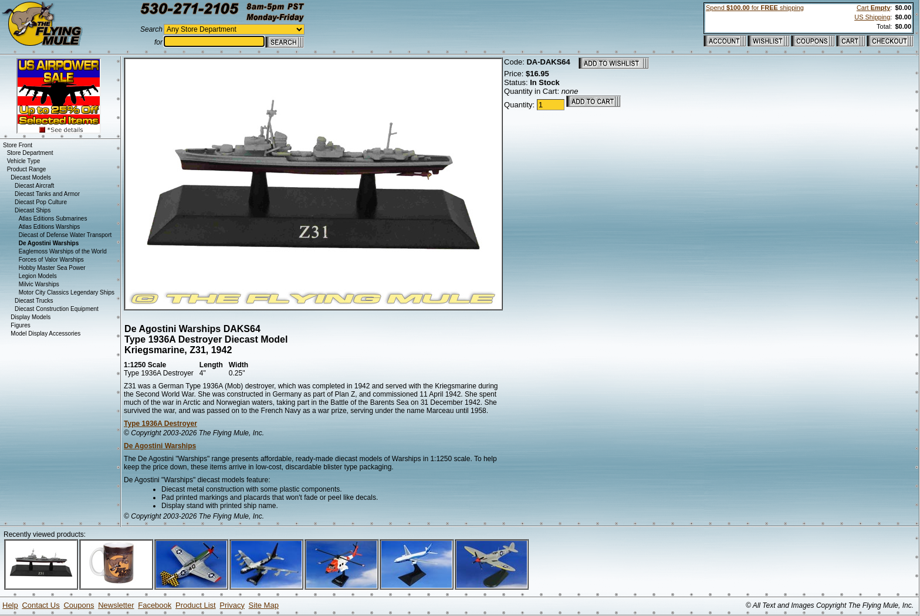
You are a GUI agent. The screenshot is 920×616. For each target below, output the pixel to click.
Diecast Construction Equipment (57, 309)
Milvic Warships (39, 284)
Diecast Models (30, 177)
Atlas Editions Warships (49, 227)
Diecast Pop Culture (41, 202)
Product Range (26, 169)
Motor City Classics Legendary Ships (66, 292)
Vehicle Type (23, 161)
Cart (873, 7)
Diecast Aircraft (34, 185)
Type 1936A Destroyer (160, 423)
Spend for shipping (755, 7)
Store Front (17, 145)
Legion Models (38, 276)
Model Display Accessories (45, 333)
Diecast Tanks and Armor (47, 194)
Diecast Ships (32, 210)
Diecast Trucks (34, 300)
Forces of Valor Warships (51, 259)
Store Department (30, 153)
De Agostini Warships (160, 446)
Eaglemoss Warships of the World (63, 251)
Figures (20, 325)
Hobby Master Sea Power (52, 268)
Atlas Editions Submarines (53, 218)
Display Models (30, 317)
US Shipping (872, 17)
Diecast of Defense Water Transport (65, 235)
